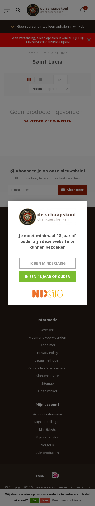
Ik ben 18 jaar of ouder (47, 276)
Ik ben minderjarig (48, 263)
